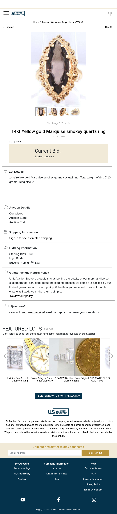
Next (108, 27)
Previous (8, 27)
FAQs (93, 473)
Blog (57, 479)
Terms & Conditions (93, 490)
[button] (41, 111)
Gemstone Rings (59, 22)
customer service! (33, 312)
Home (36, 22)
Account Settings (22, 468)
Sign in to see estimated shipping (30, 238)
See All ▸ (48, 328)
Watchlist (22, 479)
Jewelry (45, 22)
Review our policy (21, 296)
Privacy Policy (93, 484)
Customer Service (93, 468)
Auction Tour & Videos (56, 473)
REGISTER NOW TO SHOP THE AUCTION (58, 395)
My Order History (22, 473)
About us (56, 468)
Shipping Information (93, 479)
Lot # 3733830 (76, 22)
